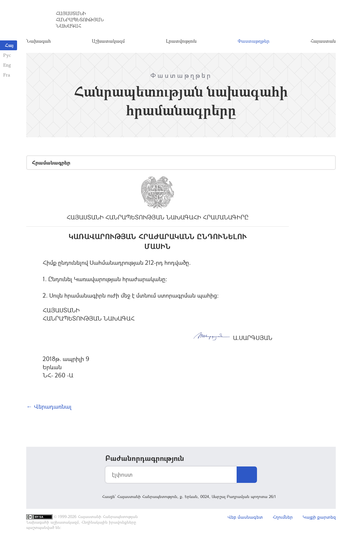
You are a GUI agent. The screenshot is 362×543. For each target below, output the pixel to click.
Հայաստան (323, 41)
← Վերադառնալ (49, 406)
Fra (6, 75)
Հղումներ (283, 517)
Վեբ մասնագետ (245, 517)
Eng (7, 65)
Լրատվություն (181, 41)
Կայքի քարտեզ (319, 517)
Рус (7, 55)
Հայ (9, 45)
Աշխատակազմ (108, 41)
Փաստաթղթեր (253, 41)
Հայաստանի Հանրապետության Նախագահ (80, 19)
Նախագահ (38, 41)
